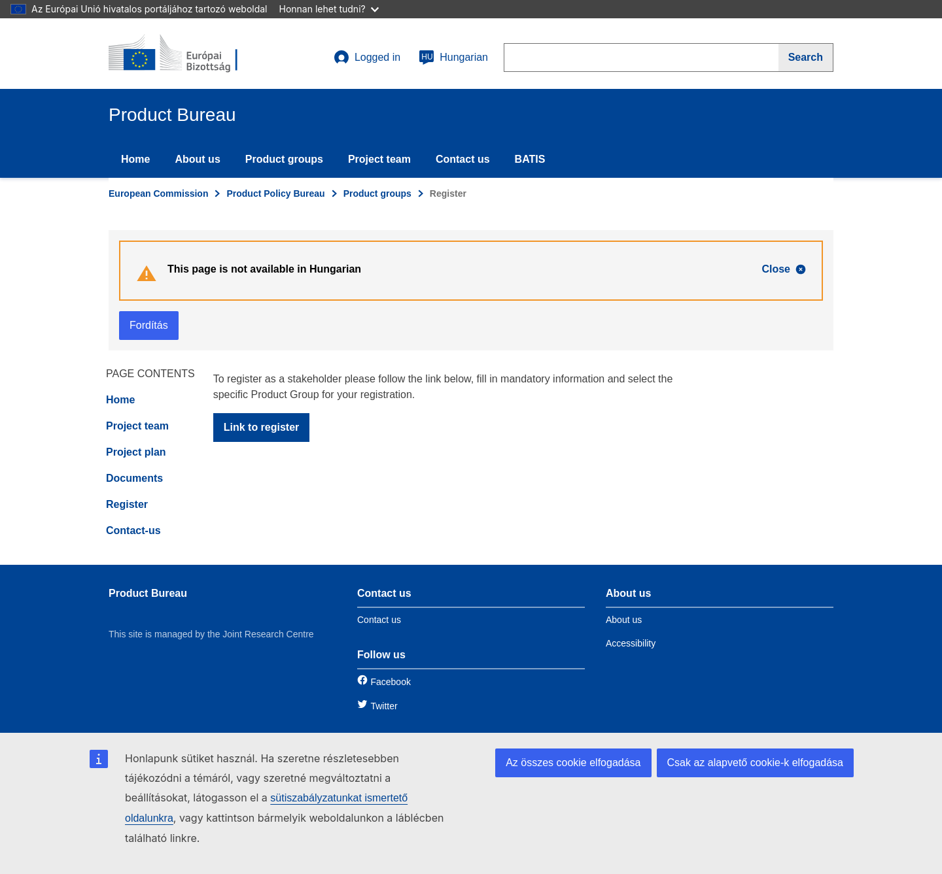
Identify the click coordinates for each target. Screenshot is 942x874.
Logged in (367, 57)
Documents (134, 478)
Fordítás (149, 325)
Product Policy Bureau (275, 193)
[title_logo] (188, 53)
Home (135, 159)
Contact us (463, 159)
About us (197, 159)
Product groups (284, 159)
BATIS (530, 159)
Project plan (136, 452)
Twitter (383, 706)
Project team (379, 159)
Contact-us (133, 530)
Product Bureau (148, 593)
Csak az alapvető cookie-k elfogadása (755, 762)
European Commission (158, 193)
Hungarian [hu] (453, 57)
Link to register (262, 427)
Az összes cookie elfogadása (573, 762)
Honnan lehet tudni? (329, 8)
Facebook (390, 682)
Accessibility (630, 643)
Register (127, 504)
